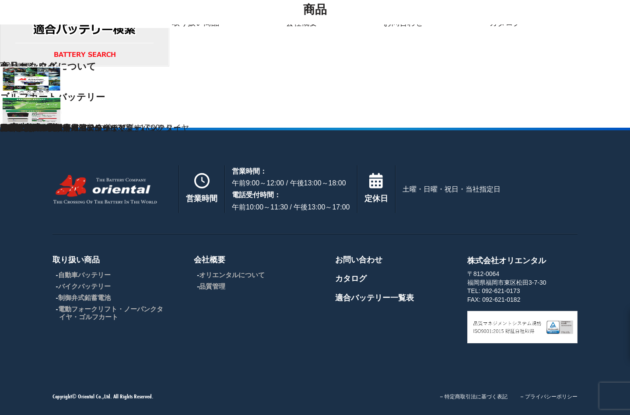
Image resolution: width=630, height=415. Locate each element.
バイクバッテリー (84, 286)
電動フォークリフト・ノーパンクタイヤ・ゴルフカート (110, 313)
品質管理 (212, 286)
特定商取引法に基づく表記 (476, 397)
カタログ (351, 278)
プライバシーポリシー (551, 397)
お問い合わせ (358, 259)
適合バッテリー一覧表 (374, 297)
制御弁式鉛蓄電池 (84, 297)
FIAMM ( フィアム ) (34, 127)
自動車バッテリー (84, 275)
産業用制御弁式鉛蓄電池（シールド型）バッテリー (90, 127)
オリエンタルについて (232, 275)
